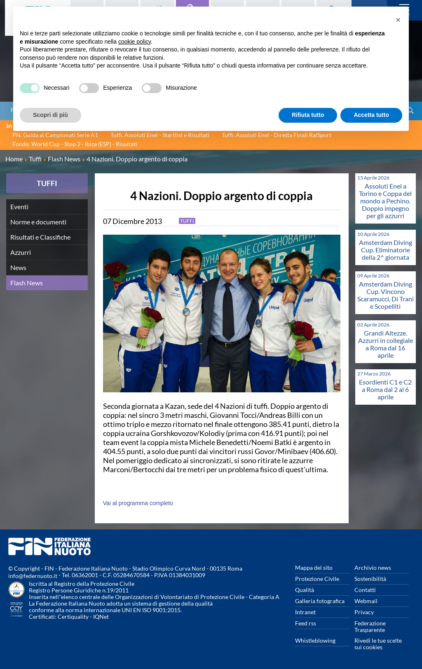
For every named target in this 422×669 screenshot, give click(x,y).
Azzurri (20, 252)
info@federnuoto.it (32, 575)
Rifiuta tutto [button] (308, 115)
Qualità (304, 589)
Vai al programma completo (138, 503)
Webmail (365, 600)
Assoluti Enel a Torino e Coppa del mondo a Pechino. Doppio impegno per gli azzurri (385, 200)
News (18, 267)
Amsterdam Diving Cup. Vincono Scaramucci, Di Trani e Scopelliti (385, 295)
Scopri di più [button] (50, 115)
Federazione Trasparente (370, 626)
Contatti (365, 589)
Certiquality (73, 616)
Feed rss (305, 623)
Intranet (305, 611)
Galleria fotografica (320, 600)
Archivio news (372, 567)
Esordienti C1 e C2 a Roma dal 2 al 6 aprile (385, 389)
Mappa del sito (314, 567)
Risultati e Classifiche (40, 237)
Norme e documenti (38, 222)
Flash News (26, 283)
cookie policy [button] (134, 41)
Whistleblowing (315, 640)
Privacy (364, 611)
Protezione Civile (317, 578)
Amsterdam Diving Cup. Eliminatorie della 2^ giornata (385, 249)
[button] (398, 19)
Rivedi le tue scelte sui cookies (378, 643)
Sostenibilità (370, 578)
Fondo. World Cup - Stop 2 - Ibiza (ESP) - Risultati (74, 143)
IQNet (101, 616)
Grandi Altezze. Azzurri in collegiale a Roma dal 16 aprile (385, 344)
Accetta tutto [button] (371, 115)
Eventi (19, 206)
